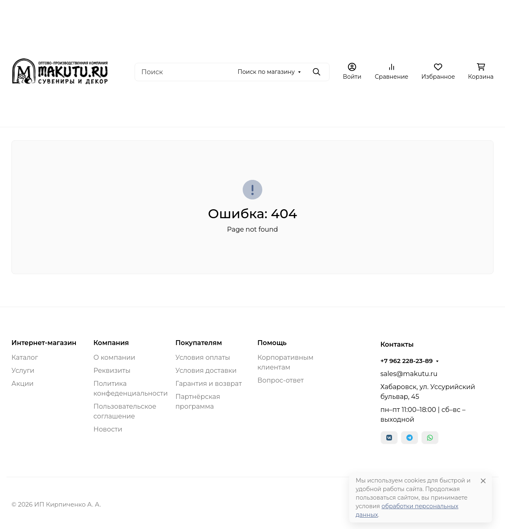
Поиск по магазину (266, 71)
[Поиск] (232, 72)
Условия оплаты (202, 357)
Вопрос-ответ (280, 380)
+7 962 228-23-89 (407, 361)
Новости (107, 429)
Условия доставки (206, 370)
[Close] (483, 480)
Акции (22, 383)
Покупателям (198, 343)
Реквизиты (112, 370)
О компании (114, 357)
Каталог (24, 357)
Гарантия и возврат (208, 383)
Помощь (271, 343)
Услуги (22, 370)
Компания (111, 343)
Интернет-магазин (43, 343)
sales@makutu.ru (409, 374)
